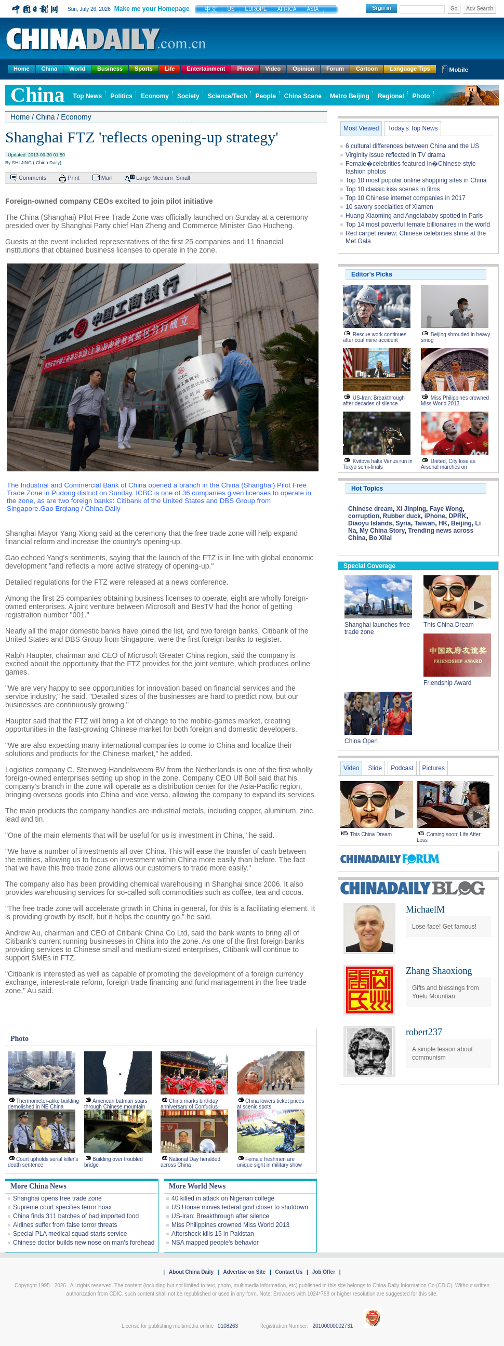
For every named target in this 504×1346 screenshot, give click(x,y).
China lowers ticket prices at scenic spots (270, 1104)
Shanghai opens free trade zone (57, 1198)
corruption (363, 516)
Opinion (303, 68)
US (231, 9)
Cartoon (367, 68)
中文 (211, 9)
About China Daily (191, 1272)
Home (22, 68)
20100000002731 (332, 1326)
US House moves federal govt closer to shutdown (239, 1207)
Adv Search (479, 8)
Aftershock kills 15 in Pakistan (212, 1233)
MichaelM (425, 909)
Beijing (461, 523)
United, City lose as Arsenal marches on (448, 464)
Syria (402, 523)
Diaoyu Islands (370, 523)
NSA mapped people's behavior (215, 1242)
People (266, 96)
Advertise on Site (244, 1272)
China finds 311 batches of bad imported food (76, 1216)
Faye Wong (446, 508)
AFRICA (287, 9)
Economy (155, 96)
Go (453, 8)
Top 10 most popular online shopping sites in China (416, 180)
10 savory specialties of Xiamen (389, 206)
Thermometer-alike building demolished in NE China (43, 1104)
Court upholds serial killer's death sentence (43, 1162)
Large (143, 178)
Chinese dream (370, 508)
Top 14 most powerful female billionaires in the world (418, 224)
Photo (245, 68)
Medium (162, 178)
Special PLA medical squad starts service (70, 1233)
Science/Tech (227, 96)
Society (188, 96)
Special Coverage (369, 566)
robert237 (424, 1032)
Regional (391, 96)
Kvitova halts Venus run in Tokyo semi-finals (378, 464)
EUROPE (256, 9)
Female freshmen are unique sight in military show (269, 1162)
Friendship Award (447, 683)
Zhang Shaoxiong (439, 971)
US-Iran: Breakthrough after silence (220, 1216)
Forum (335, 68)
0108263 (228, 1326)
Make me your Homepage (152, 8)
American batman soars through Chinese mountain (116, 1104)
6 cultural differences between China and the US (412, 146)
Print (73, 178)
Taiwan (424, 523)
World (77, 68)
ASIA (313, 9)
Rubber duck (402, 516)
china (37, 95)
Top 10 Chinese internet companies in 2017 (406, 198)
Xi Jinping (411, 508)
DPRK (457, 516)
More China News (38, 1186)
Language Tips (410, 68)
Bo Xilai (380, 538)
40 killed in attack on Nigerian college (222, 1198)
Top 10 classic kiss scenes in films (393, 189)
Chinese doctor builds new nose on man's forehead (83, 1242)
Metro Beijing (349, 96)
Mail (106, 178)
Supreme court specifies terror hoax (62, 1207)
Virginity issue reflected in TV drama (395, 155)
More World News (197, 1186)
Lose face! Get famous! (444, 926)
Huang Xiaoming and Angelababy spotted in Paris (414, 215)
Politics (121, 96)
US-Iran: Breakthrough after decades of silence (374, 400)
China (50, 68)
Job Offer (323, 1272)
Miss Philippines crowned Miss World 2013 (230, 1225)
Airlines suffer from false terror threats (65, 1225)
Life (170, 68)
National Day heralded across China (190, 1162)
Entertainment (206, 68)
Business (110, 68)
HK (443, 523)
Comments (32, 178)
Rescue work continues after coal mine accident (374, 337)
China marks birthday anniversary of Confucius (189, 1104)
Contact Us (288, 1272)
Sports (144, 68)
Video (273, 68)
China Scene (303, 96)
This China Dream (448, 624)
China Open (361, 741)
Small (183, 178)
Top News (87, 96)
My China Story (382, 530)
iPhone (435, 516)
